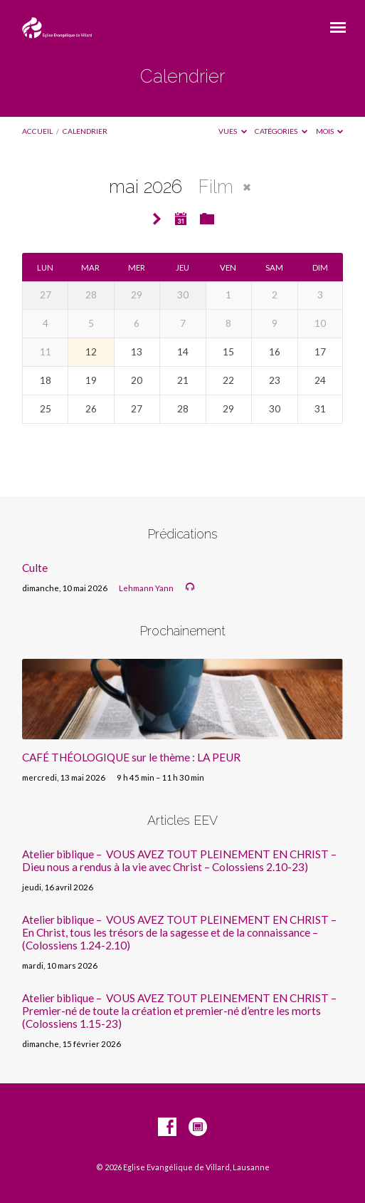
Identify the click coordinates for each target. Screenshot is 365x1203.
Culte (35, 567)
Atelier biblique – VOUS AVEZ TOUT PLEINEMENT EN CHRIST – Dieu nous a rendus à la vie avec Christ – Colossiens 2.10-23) (179, 860)
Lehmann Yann (146, 588)
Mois (330, 131)
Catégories (281, 131)
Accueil (37, 131)
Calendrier (85, 131)
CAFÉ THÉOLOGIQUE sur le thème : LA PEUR (131, 757)
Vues (232, 131)
